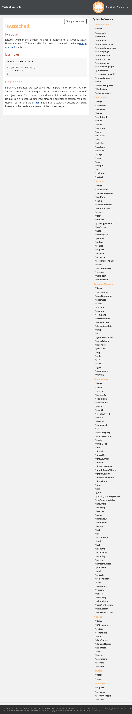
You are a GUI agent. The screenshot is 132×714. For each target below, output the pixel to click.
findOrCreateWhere (106, 470)
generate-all (102, 70)
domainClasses (103, 644)
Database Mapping (103, 283)
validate (100, 590)
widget (99, 177)
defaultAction (103, 208)
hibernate (101, 647)
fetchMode (101, 443)
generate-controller (106, 74)
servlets (100, 666)
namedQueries (103, 563)
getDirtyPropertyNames (108, 496)
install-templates (104, 85)
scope (99, 264)
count (99, 406)
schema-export (103, 93)
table (99, 363)
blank (99, 113)
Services (98, 670)
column (100, 311)
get (98, 488)
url (97, 169)
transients (101, 586)
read (98, 571)
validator (101, 173)
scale (98, 158)
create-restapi (103, 55)
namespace (102, 234)
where (99, 593)
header (99, 230)
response (101, 257)
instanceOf (101, 518)
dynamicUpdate (104, 326)
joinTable (101, 348)
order (99, 356)
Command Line (102, 24)
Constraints (100, 97)
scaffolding (101, 659)
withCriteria (102, 601)
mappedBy (101, 552)
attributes (101, 105)
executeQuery (103, 432)
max (98, 132)
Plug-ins (98, 616)
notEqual (100, 147)
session (100, 272)
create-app (101, 40)
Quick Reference (103, 19)
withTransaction (104, 612)
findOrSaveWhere (105, 477)
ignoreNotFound (104, 337)
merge (82, 43)
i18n (98, 651)
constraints (102, 402)
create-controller (104, 44)
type (98, 367)
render (99, 245)
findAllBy (100, 455)
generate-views (104, 78)
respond (100, 253)
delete (99, 417)
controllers (101, 632)
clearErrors (101, 398)
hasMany (101, 507)
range (99, 154)
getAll (99, 492)
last (98, 530)
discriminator (103, 318)
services (100, 662)
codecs (99, 629)
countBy (100, 410)
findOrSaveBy (103, 473)
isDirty (99, 526)
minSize (100, 143)
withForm (101, 275)
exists (99, 440)
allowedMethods (104, 193)
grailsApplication (104, 223)
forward (100, 219)
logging (100, 655)
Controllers (100, 181)
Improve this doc (75, 21)
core (98, 636)
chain (99, 200)
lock (98, 545)
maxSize (100, 135)
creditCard (101, 117)
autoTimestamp (104, 296)
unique (99, 165)
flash (98, 215)
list (98, 533)
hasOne (100, 511)
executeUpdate (103, 436)
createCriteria (103, 413)
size (98, 162)
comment (101, 314)
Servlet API (99, 683)
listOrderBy (102, 537)
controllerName (104, 204)
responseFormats (105, 260)
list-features (102, 89)
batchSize (101, 299)
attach (11, 47)
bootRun (100, 36)
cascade (100, 307)
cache (99, 303)
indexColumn (103, 341)
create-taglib (102, 63)
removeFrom (102, 578)
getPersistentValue (105, 500)
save (98, 582)
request (100, 249)
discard (100, 421)
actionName (102, 189)
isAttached (101, 522)
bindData (101, 197)
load (98, 541)
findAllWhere (102, 458)
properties (101, 567)
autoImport (102, 292)
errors (99, 212)
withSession (102, 608)
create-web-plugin (105, 66)
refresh (100, 575)
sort (98, 359)
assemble (101, 33)
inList (99, 124)
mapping (100, 556)
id (97, 333)
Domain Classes (102, 379)
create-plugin (103, 51)
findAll (99, 451)
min (98, 139)
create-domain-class (106, 48)
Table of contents (11, 6)
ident (99, 515)
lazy (98, 352)
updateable (102, 371)
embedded (101, 425)
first (98, 485)
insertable (101, 344)
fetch (99, 329)
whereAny (101, 597)
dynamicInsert (103, 322)
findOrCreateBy (104, 466)
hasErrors (101, 227)
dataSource (102, 640)
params (100, 238)
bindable (100, 109)
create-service (103, 59)
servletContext (103, 268)
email (99, 120)
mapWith (101, 548)
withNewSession (104, 605)
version (100, 374)
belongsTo (101, 395)
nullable (100, 150)
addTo (99, 387)
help (98, 81)
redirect (100, 242)
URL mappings (103, 625)
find (98, 447)
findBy (99, 462)
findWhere (101, 481)
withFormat (102, 279)
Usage (99, 28)
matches (100, 128)
